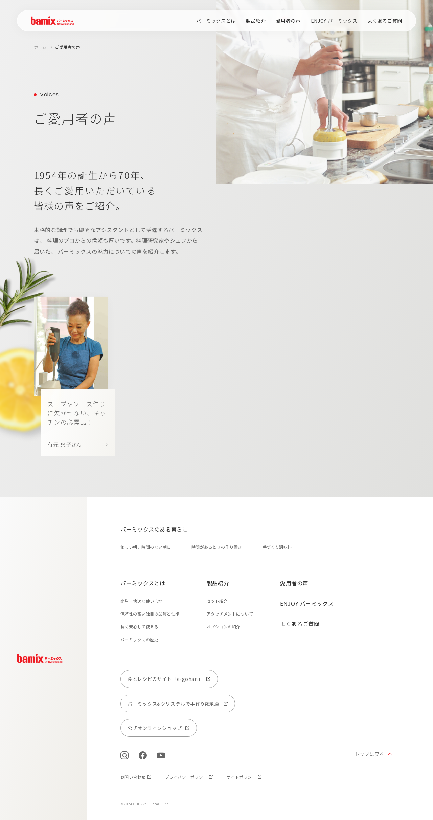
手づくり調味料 (277, 547)
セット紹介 (217, 601)
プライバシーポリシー (186, 777)
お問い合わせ (133, 777)
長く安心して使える (139, 626)
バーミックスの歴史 (139, 639)
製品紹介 (256, 20)
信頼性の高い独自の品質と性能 (150, 614)
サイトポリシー (241, 777)
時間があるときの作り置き (216, 547)
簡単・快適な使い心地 (141, 601)
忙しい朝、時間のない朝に (145, 547)
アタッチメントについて (230, 614)
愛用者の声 (288, 20)
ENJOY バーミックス (334, 20)
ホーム (40, 47)
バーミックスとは (216, 20)
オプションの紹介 (224, 626)
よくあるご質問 (385, 20)
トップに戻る (369, 754)
